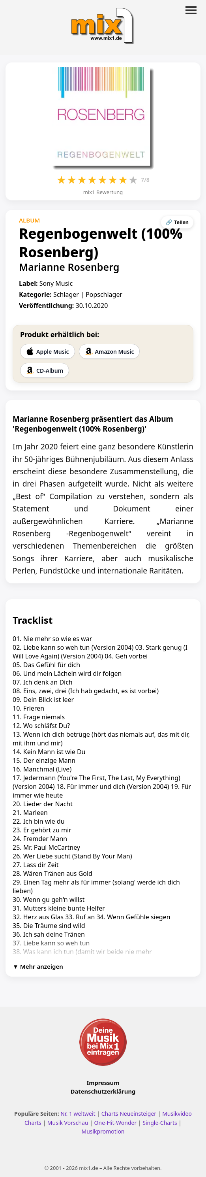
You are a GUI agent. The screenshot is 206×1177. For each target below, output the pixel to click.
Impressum (103, 1082)
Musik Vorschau (67, 1122)
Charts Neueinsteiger (128, 1113)
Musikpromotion (102, 1131)
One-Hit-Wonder (115, 1122)
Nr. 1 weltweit (77, 1113)
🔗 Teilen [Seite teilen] (177, 222)
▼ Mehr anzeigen (38, 966)
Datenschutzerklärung (103, 1091)
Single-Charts (159, 1122)
